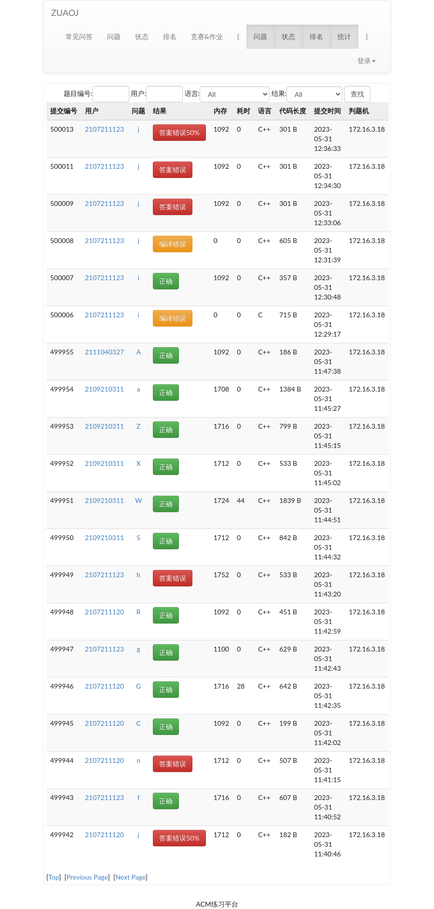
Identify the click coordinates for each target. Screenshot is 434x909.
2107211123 (104, 129)
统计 (344, 36)
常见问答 (79, 36)
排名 (169, 36)
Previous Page (87, 877)
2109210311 (104, 389)
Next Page (130, 877)
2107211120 (104, 612)
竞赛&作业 (207, 36)
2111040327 (104, 352)
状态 (142, 36)
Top (53, 877)
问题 (114, 36)
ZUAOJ (65, 12)
